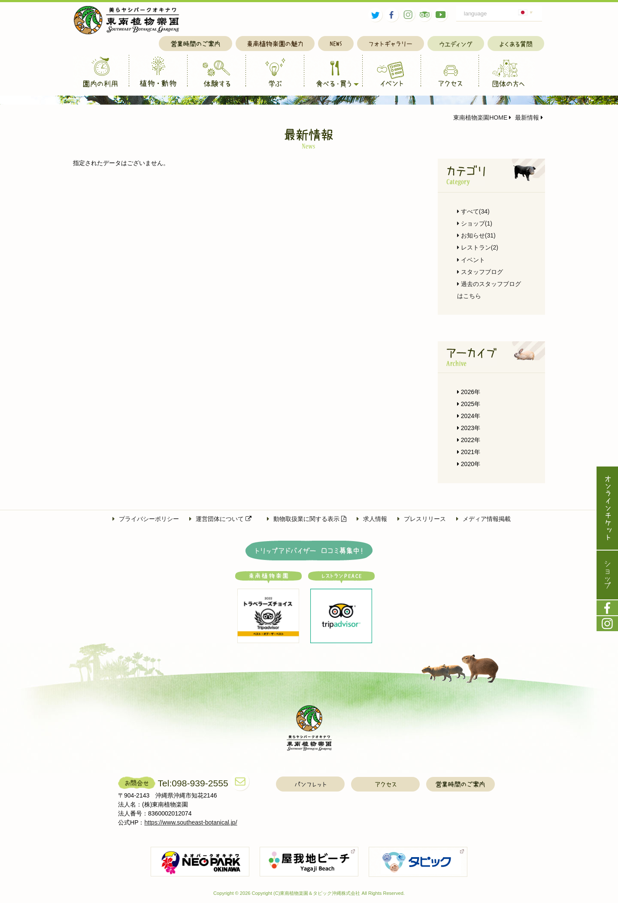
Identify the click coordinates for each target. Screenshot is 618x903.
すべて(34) (473, 211)
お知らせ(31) (476, 235)
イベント (471, 259)
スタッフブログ (480, 271)
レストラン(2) (477, 247)
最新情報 (524, 117)
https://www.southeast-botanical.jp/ (191, 822)
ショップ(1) (474, 223)
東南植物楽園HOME (480, 117)
